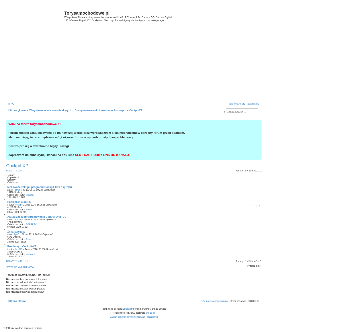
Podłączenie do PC (19, 202)
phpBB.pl (150, 313)
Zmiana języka (16, 231)
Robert (29, 195)
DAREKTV (31, 224)
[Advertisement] (134, 66)
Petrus (17, 190)
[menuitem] (11, 103)
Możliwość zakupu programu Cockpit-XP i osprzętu (39, 187)
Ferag (18, 205)
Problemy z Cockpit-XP (21, 246)
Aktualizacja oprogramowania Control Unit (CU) (37, 216)
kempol (17, 219)
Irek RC (19, 249)
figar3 (16, 234)
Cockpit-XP (17, 165)
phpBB (127, 309)
